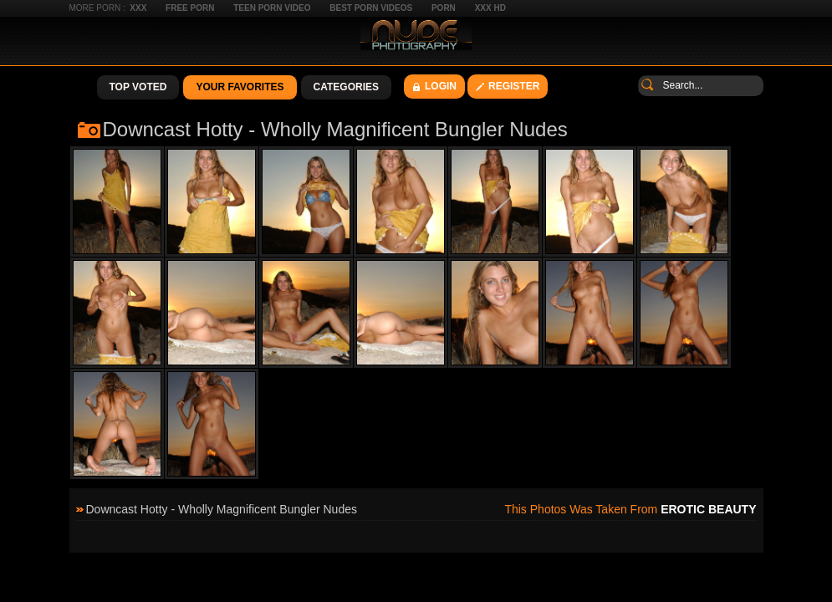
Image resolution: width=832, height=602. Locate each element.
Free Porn (190, 8)
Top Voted (138, 87)
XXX (138, 8)
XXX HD (490, 8)
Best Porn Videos (370, 8)
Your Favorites (239, 87)
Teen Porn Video (271, 8)
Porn (443, 8)
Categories (346, 87)
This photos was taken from (630, 509)
